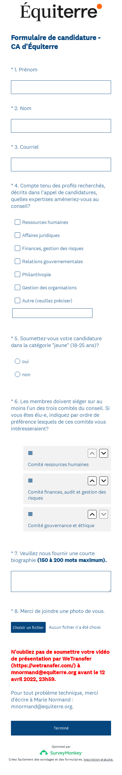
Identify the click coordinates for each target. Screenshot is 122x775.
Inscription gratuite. (98, 735)
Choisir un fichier (28, 607)
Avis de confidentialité (41, 761)
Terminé (61, 703)
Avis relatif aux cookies (80, 761)
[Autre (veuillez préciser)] (52, 313)
